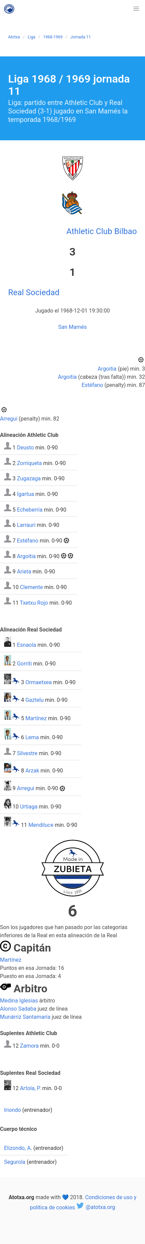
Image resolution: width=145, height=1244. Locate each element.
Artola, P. (30, 1088)
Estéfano (92, 385)
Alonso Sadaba (18, 1009)
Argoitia (107, 369)
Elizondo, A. (18, 1148)
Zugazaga (29, 478)
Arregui (8, 418)
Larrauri (26, 525)
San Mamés (72, 327)
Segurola (14, 1162)
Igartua (25, 494)
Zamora (29, 1046)
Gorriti (24, 663)
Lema (32, 737)
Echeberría (30, 509)
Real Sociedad (34, 292)
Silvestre (27, 753)
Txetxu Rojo (34, 602)
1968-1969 (52, 37)
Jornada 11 (80, 37)
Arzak (32, 770)
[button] (136, 9)
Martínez (36, 718)
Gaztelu (34, 700)
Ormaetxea (38, 682)
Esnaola (26, 645)
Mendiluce (41, 824)
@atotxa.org (95, 1207)
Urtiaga (29, 806)
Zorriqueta (29, 463)
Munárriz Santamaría (25, 1017)
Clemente (31, 587)
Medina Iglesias (19, 1000)
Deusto (25, 447)
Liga (32, 37)
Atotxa (14, 37)
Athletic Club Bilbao (101, 231)
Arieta (24, 571)
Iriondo (12, 1110)
